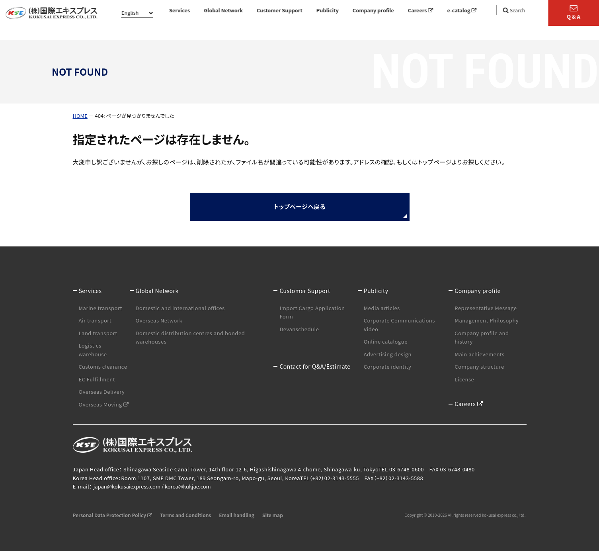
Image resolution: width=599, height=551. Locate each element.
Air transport (95, 320)
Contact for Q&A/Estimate (314, 366)
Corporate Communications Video (399, 324)
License (464, 379)
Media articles (382, 308)
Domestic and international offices (180, 308)
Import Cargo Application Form (312, 312)
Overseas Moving (104, 404)
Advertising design (388, 354)
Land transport (98, 333)
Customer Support (279, 10)
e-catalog (461, 10)
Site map (272, 515)
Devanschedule (299, 329)
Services (179, 10)
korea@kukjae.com (188, 486)
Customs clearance (103, 366)
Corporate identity (388, 366)
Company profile (373, 10)
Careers (420, 10)
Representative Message (486, 308)
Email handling (236, 515)
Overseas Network (159, 320)
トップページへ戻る (299, 206)
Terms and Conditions (185, 515)
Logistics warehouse (93, 350)
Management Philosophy (487, 320)
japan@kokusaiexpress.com (127, 486)
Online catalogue (386, 341)
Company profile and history (482, 337)
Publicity (327, 10)
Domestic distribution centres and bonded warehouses (190, 337)
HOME (80, 115)
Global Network (223, 10)
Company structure (479, 366)
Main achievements (479, 354)
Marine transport (100, 308)
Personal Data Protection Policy (112, 515)
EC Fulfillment (97, 379)
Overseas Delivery (102, 391)
